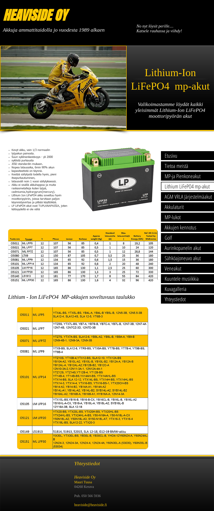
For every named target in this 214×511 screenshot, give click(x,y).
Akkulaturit (174, 206)
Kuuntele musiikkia (182, 278)
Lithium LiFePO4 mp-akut (187, 186)
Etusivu (171, 155)
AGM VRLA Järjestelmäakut (188, 196)
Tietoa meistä (176, 165)
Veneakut (173, 268)
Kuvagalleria (175, 288)
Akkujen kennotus (180, 227)
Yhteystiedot (175, 299)
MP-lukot (173, 217)
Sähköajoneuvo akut (183, 258)
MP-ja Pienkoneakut (182, 176)
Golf (168, 237)
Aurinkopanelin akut (183, 247)
